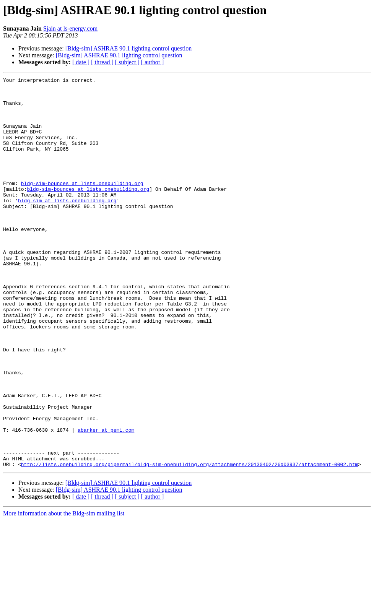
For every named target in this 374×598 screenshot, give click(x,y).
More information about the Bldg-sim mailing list (63, 591)
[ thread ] (102, 62)
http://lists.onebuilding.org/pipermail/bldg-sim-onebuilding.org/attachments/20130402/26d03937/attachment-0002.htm (189, 542)
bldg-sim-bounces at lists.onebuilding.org (82, 205)
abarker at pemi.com (106, 500)
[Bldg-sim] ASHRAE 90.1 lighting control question (128, 48)
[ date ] (80, 62)
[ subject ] (127, 62)
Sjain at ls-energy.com (70, 28)
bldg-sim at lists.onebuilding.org (67, 225)
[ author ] (152, 62)
